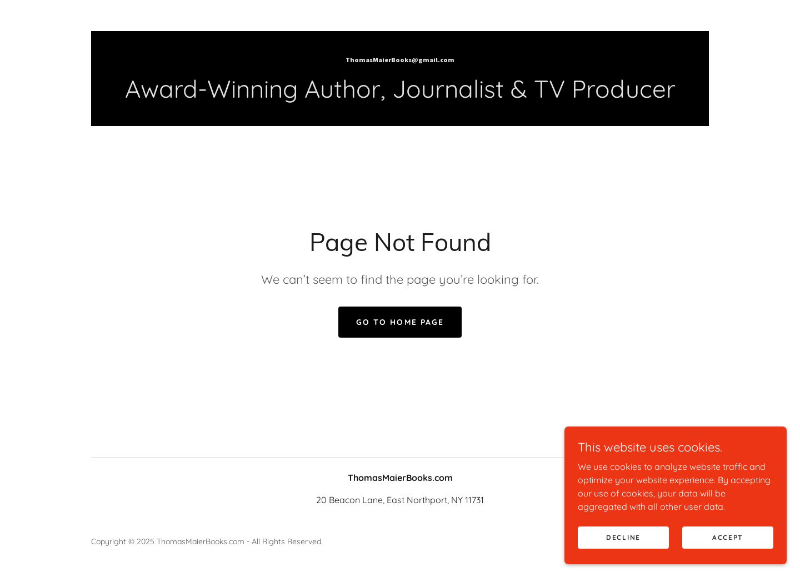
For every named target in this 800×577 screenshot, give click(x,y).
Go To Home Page (399, 322)
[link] (400, 58)
